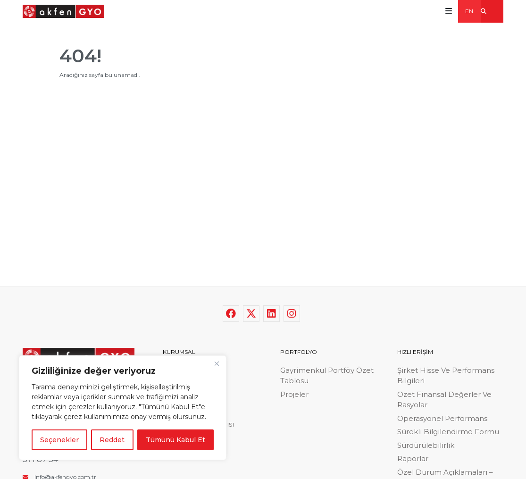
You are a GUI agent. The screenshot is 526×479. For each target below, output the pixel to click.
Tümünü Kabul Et (175, 440)
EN (469, 11)
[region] (122, 407)
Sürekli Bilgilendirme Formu (448, 431)
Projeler (294, 394)
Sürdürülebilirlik (425, 445)
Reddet (112, 440)
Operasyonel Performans (442, 418)
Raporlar (412, 458)
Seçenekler (59, 440)
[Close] (216, 363)
